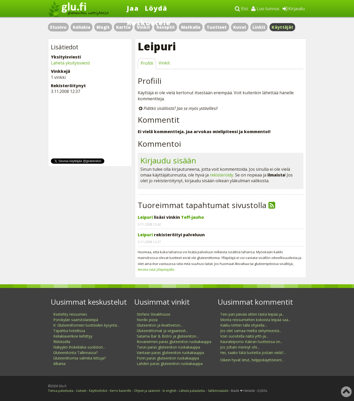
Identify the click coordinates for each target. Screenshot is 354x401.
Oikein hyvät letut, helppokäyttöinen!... (252, 359)
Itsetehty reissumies (70, 314)
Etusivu (58, 27)
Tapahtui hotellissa (69, 330)
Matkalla (190, 27)
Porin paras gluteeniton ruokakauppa (168, 358)
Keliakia (81, 27)
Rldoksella (61, 341)
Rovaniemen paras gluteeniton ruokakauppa (174, 341)
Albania (59, 363)
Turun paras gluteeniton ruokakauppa (168, 347)
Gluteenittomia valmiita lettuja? (79, 358)
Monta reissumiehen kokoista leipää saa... (255, 319)
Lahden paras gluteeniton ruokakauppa (170, 363)
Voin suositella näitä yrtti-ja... (244, 336)
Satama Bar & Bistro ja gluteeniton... (168, 336)
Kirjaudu (294, 8)
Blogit (103, 27)
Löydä (156, 8)
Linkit (259, 27)
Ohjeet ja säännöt (147, 390)
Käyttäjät (282, 27)
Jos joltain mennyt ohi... (239, 347)
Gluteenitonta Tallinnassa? (75, 352)
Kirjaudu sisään (168, 160)
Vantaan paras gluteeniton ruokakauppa (170, 352)
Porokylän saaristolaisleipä (75, 319)
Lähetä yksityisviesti (70, 63)
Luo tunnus (265, 8)
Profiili (147, 63)
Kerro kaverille (120, 390)
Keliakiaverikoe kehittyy (72, 336)
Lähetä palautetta (192, 390)
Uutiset (81, 390)
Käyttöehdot (98, 390)
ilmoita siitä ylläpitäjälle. (156, 269)
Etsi (241, 8)
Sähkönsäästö (218, 390)
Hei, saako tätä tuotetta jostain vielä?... (253, 352)
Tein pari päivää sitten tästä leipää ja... (252, 314)
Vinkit (164, 63)
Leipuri (145, 217)
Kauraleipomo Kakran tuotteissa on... (251, 341)
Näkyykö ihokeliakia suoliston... (79, 347)
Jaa (133, 8)
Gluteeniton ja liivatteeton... (160, 325)
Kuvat (239, 27)
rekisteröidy (221, 175)
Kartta (123, 27)
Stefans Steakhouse (153, 314)
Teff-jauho (192, 217)
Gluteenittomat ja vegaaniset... (162, 330)
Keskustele (149, 22)
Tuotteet (217, 27)
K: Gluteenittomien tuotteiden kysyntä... (86, 325)
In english (169, 390)
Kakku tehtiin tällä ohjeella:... (243, 325)
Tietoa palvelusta (60, 390)
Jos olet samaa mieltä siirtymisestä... (250, 330)
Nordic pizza (147, 319)
